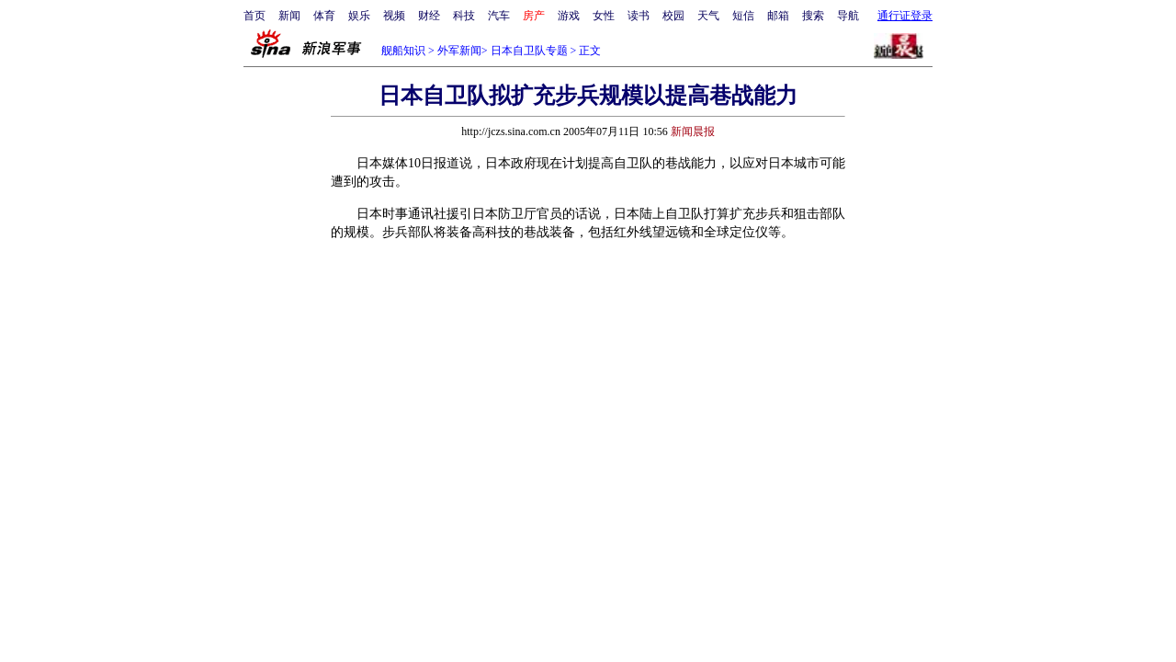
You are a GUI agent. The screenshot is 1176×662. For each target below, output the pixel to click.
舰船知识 (403, 50)
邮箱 (778, 15)
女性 (604, 15)
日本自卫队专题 (529, 50)
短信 (743, 15)
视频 (394, 15)
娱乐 (359, 15)
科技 (464, 15)
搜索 (813, 15)
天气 (708, 15)
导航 (848, 15)
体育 (324, 15)
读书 (639, 15)
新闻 (289, 15)
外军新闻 (459, 50)
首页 (254, 15)
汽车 (499, 15)
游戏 (569, 15)
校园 (673, 15)
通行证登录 (905, 15)
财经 (429, 15)
